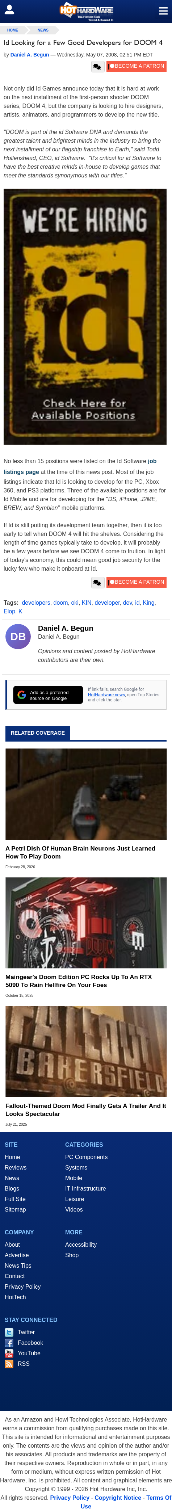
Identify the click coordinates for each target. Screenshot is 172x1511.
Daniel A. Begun (65, 628)
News (43, 30)
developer (107, 603)
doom (61, 603)
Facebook (30, 1343)
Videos (74, 1209)
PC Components (86, 1157)
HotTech (15, 1297)
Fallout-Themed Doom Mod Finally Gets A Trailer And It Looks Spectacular (85, 1110)
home (12, 30)
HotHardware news (106, 694)
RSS (24, 1364)
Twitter (26, 1332)
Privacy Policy (23, 1287)
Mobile (73, 1178)
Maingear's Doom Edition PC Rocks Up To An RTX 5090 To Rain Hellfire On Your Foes (78, 981)
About (12, 1245)
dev (127, 603)
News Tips (18, 1266)
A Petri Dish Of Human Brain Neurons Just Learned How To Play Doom (80, 852)
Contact (15, 1276)
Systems (76, 1167)
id (137, 603)
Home (12, 1157)
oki (74, 603)
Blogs (12, 1188)
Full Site (15, 1199)
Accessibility (81, 1245)
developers (36, 603)
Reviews (15, 1167)
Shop (72, 1255)
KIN (87, 603)
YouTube (29, 1353)
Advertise (17, 1255)
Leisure (74, 1199)
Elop (9, 611)
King (149, 603)
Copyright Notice (118, 1498)
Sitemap (15, 1209)
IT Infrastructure (85, 1188)
